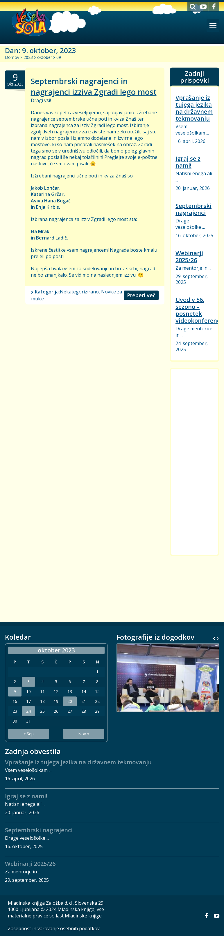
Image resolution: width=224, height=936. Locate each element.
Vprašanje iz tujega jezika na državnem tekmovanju (194, 108)
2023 (28, 57)
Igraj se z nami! (187, 162)
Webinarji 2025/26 (189, 256)
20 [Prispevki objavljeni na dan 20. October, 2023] (69, 701)
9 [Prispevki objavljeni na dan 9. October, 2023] (15, 691)
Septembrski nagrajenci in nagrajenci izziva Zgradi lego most (94, 86)
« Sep (29, 734)
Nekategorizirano (79, 292)
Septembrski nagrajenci (193, 209)
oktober (44, 57)
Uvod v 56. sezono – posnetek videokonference (199, 310)
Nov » (83, 734)
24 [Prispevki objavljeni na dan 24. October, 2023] (28, 711)
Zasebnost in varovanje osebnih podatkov (54, 928)
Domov (12, 57)
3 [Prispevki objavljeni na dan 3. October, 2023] (28, 681)
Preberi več (141, 295)
